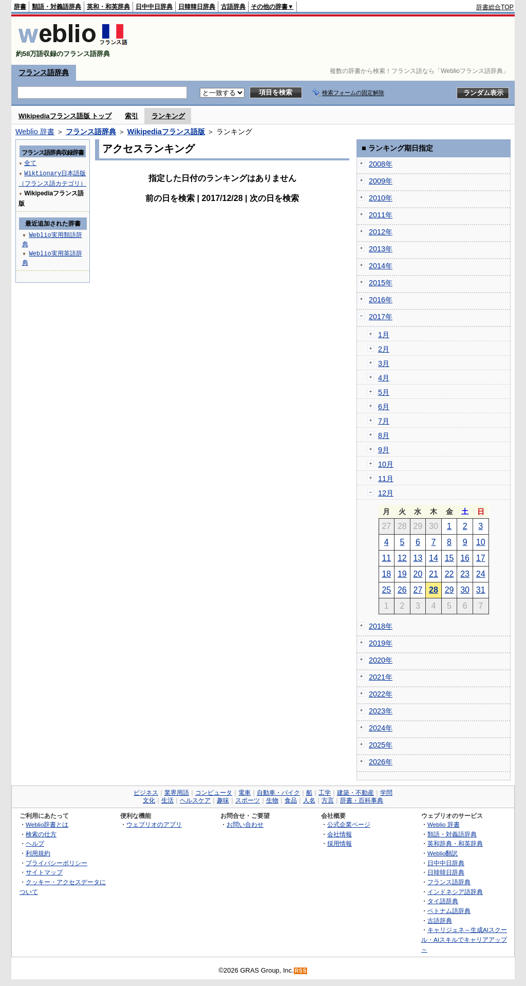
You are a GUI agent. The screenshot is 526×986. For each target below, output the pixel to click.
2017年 (380, 317)
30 (464, 590)
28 (433, 590)
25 (386, 590)
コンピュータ (213, 793)
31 (480, 590)
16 (464, 558)
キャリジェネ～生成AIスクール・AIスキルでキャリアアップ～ (464, 939)
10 (480, 542)
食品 (291, 800)
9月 (383, 450)
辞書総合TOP (495, 7)
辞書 (20, 7)
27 (418, 590)
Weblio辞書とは (47, 824)
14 (433, 558)
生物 (272, 800)
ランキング (168, 116)
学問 (386, 793)
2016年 (380, 300)
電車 (244, 793)
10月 (385, 464)
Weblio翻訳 (442, 853)
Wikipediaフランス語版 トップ (64, 116)
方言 (328, 800)
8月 (383, 435)
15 (449, 558)
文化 (149, 800)
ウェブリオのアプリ (154, 824)
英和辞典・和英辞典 (455, 843)
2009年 (380, 181)
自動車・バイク (278, 793)
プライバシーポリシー (56, 863)
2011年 (380, 215)
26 (402, 590)
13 (418, 558)
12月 (385, 493)
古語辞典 (233, 7)
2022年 (380, 694)
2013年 (380, 249)
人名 (309, 800)
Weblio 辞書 (34, 131)
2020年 (380, 660)
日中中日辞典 (154, 7)
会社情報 (339, 834)
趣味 (223, 800)
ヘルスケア (195, 800)
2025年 (380, 745)
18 (386, 574)
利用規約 (38, 853)
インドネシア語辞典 (455, 891)
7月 (383, 421)
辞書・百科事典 (361, 800)
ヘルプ (35, 843)
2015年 (380, 283)
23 (464, 574)
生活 (167, 800)
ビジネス (146, 793)
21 (433, 574)
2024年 (380, 728)
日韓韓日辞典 (196, 7)
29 (449, 590)
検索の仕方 (41, 834)
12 (402, 558)
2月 (383, 349)
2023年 (380, 711)
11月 (385, 478)
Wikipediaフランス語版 (166, 131)
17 (480, 558)
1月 (383, 335)
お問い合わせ (245, 824)
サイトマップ (44, 872)
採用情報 (339, 843)
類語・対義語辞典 (56, 7)
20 (418, 574)
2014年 (380, 266)
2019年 (380, 643)
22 (449, 574)
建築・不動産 (355, 793)
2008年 (380, 164)
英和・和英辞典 (108, 7)
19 (402, 574)
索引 (131, 116)
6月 (383, 407)
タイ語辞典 (442, 901)
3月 (383, 363)
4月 (383, 378)
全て (30, 162)
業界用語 (176, 793)
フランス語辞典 (43, 72)
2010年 (380, 198)
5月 (383, 392)
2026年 (380, 762)
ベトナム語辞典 (449, 910)
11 (386, 558)
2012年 (380, 232)
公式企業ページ (348, 824)
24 (480, 574)
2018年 (380, 626)
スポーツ (247, 800)
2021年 (380, 677)
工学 (324, 793)
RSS (301, 971)
